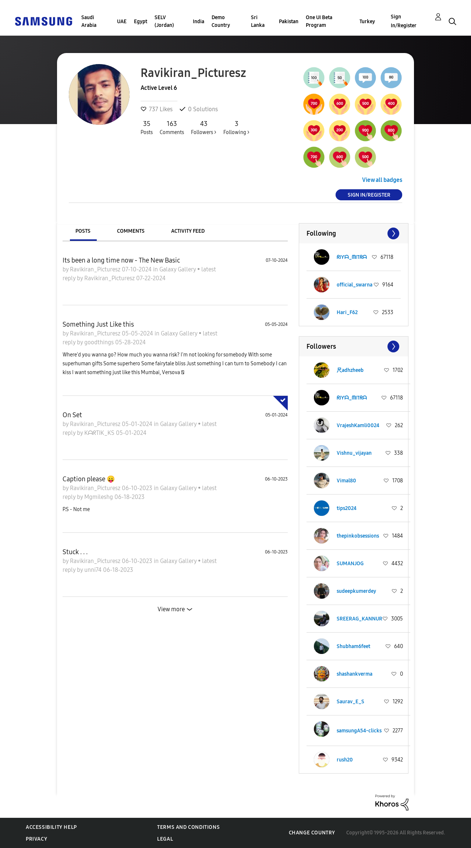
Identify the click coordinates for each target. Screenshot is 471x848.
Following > (236, 127)
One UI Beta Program (319, 21)
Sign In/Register (404, 21)
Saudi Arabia (88, 21)
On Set (72, 415)
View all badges (382, 179)
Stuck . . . (75, 552)
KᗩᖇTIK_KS (100, 432)
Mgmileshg (99, 496)
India (198, 21)
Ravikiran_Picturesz (96, 269)
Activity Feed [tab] (188, 231)
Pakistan (288, 21)
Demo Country (221, 21)
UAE (122, 21)
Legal (165, 839)
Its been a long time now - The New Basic (121, 260)
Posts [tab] (83, 231)
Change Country (312, 833)
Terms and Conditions (188, 827)
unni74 (93, 569)
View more (171, 609)
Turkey (367, 21)
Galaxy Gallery (178, 269)
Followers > (203, 127)
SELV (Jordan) (164, 21)
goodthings (99, 342)
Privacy (36, 839)
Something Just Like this (98, 324)
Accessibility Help (51, 827)
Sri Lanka (258, 21)
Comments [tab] (131, 231)
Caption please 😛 (89, 479)
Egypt (140, 21)
